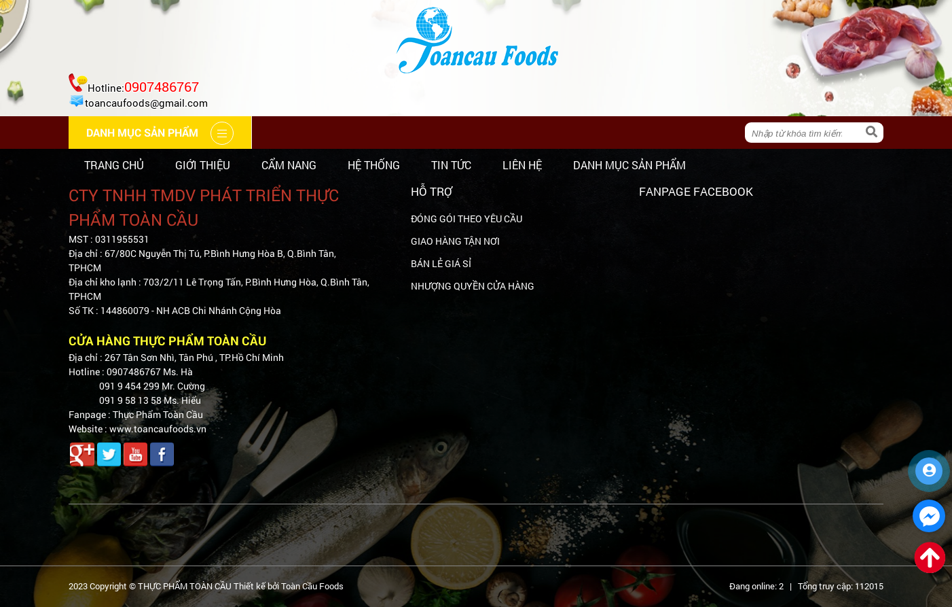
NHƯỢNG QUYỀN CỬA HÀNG (472, 285)
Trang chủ (114, 165)
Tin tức (451, 165)
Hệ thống (374, 165)
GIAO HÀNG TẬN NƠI (455, 241)
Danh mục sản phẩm (629, 165)
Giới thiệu (202, 165)
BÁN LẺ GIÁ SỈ (441, 263)
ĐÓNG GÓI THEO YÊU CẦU (466, 218)
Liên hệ (522, 165)
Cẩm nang (288, 165)
